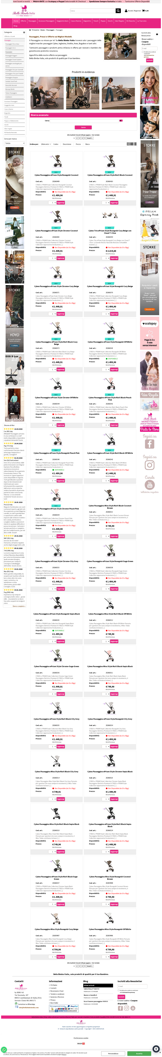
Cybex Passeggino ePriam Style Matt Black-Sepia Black (110, 825)
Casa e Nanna (76, 21)
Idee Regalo (119, 21)
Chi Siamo (53, 985)
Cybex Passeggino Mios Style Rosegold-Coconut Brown (110, 877)
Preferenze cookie (81, 1038)
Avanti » (90, 138)
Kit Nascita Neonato (10, 132)
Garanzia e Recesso (57, 997)
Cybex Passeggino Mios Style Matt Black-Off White (110, 614)
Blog (15, 26)
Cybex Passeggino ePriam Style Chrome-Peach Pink (56, 508)
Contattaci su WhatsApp (26, 1004)
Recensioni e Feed (56, 991)
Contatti (53, 988)
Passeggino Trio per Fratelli (14, 74)
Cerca (47, 121)
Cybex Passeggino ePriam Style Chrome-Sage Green (56, 666)
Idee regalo (8, 129)
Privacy (64, 1054)
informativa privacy (128, 992)
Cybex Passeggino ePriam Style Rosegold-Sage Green (110, 561)
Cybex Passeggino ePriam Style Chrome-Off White (56, 397)
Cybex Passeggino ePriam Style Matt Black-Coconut (110, 175)
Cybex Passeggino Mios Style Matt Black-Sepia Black (110, 666)
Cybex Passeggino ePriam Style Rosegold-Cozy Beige (110, 286)
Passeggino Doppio (12, 77)
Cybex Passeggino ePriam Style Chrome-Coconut (56, 230)
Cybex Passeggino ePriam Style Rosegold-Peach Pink (56, 453)
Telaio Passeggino (11, 93)
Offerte (23, 21)
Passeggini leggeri (11, 56)
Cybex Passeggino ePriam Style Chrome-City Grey (56, 561)
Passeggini (9, 52)
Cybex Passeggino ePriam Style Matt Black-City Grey (56, 719)
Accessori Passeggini (46, 21)
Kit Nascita (130, 21)
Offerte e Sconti (9, 36)
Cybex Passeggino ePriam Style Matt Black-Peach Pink (110, 398)
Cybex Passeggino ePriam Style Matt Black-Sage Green (57, 877)
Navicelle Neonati (11, 85)
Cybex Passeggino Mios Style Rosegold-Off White (110, 929)
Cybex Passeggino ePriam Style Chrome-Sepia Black (110, 771)
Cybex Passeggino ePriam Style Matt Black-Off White (110, 453)
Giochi (110, 21)
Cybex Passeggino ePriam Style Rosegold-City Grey (110, 719)
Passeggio (32, 21)
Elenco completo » (19, 606)
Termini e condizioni (57, 994)
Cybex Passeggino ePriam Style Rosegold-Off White (110, 342)
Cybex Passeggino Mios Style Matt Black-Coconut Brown (110, 506)
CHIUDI (160, 1052)
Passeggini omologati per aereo (14, 64)
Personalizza (113, 1054)
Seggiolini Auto (63, 21)
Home (16, 21)
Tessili (95, 21)
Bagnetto (87, 21)
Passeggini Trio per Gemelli (14, 70)
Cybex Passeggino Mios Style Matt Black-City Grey (56, 771)
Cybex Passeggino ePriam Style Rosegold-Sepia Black (56, 614)
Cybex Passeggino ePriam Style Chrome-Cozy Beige (56, 286)
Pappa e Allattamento (11, 121)
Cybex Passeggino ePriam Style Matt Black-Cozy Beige (57, 343)
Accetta (139, 1054)
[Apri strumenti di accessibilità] (156, 1049)
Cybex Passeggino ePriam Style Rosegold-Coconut (56, 175)
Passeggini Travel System (13, 60)
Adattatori (9, 97)
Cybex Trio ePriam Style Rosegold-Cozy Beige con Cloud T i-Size (110, 231)
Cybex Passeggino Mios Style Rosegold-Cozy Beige (56, 929)
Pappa (103, 21)
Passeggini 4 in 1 (11, 48)
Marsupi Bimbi (10, 89)
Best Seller (54, 1003)
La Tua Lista (141, 21)
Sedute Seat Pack (11, 81)
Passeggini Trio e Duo (12, 44)
